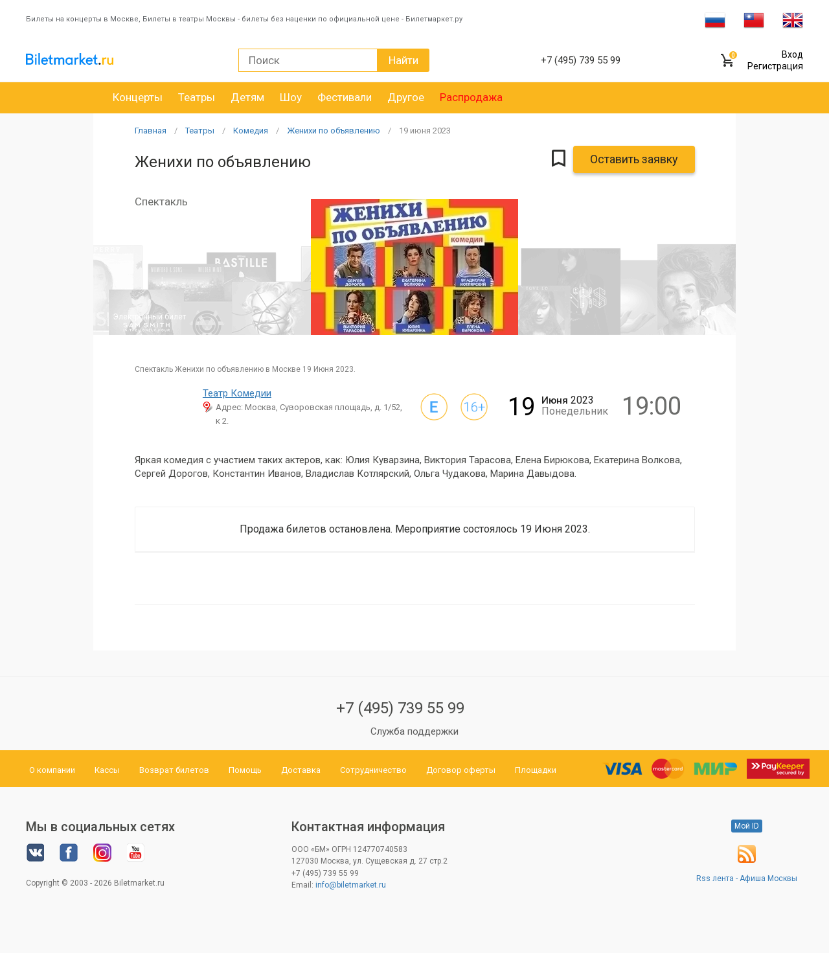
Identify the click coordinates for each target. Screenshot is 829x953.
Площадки (535, 770)
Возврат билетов (174, 770)
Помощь (245, 770)
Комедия (250, 130)
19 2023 (425, 130)
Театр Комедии (237, 393)
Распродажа (471, 97)
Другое (405, 97)
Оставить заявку (634, 159)
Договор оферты (460, 770)
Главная (150, 130)
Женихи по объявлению (333, 130)
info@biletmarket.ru (350, 885)
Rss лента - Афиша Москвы (746, 878)
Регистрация (775, 66)
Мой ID (746, 826)
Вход (792, 54)
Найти (403, 60)
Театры (196, 97)
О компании (52, 770)
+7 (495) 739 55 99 (400, 708)
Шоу (291, 97)
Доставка (301, 770)
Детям (247, 97)
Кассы (107, 770)
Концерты (138, 97)
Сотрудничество (373, 770)
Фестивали (344, 97)
